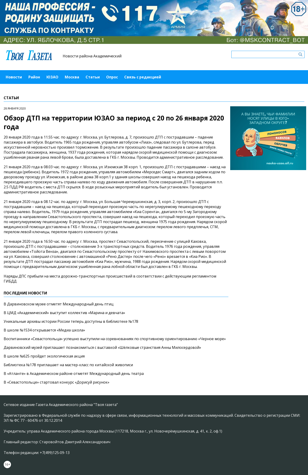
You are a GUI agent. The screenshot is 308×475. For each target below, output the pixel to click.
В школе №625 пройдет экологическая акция (44, 356)
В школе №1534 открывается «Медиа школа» (44, 330)
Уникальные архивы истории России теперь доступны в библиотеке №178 (71, 321)
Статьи (93, 77)
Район (34, 77)
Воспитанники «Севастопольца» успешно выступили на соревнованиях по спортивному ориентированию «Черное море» (115, 338)
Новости (14, 77)
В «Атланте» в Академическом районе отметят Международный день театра (74, 373)
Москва (72, 77)
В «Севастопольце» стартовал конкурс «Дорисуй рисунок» (56, 382)
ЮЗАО (52, 77)
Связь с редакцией (142, 77)
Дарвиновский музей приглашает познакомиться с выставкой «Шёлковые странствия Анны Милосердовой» (102, 347)
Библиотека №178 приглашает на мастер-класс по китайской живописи (68, 364)
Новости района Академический (92, 56)
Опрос (112, 77)
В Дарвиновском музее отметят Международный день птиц (58, 304)
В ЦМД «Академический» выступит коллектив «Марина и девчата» (64, 312)
